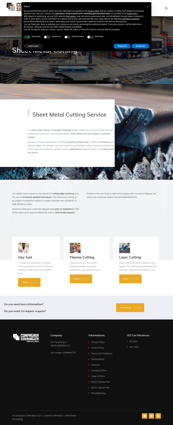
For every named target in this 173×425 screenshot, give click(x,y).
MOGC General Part (100, 382)
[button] (148, 6)
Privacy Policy (98, 342)
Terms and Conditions (101, 353)
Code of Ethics (98, 376)
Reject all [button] (122, 46)
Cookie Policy (97, 348)
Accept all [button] (140, 46)
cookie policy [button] (132, 13)
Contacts (95, 365)
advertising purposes (130, 19)
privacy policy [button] (93, 11)
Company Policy (99, 370)
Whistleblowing (98, 393)
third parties (71, 16)
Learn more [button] (33, 46)
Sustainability (97, 359)
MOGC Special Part (100, 387)
